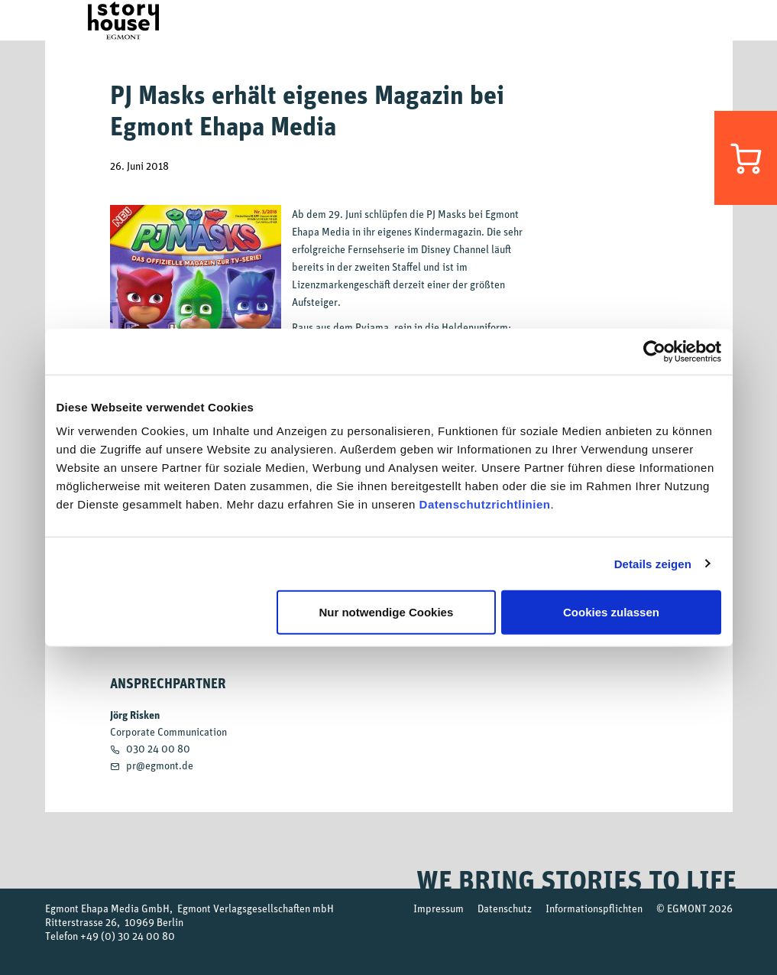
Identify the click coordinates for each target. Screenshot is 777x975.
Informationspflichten (594, 908)
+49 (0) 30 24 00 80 (127, 935)
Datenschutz (505, 908)
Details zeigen (652, 563)
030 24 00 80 (158, 748)
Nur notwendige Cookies (386, 612)
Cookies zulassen (611, 612)
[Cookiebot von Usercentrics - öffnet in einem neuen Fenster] (654, 351)
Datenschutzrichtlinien (485, 504)
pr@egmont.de (159, 765)
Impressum (438, 908)
